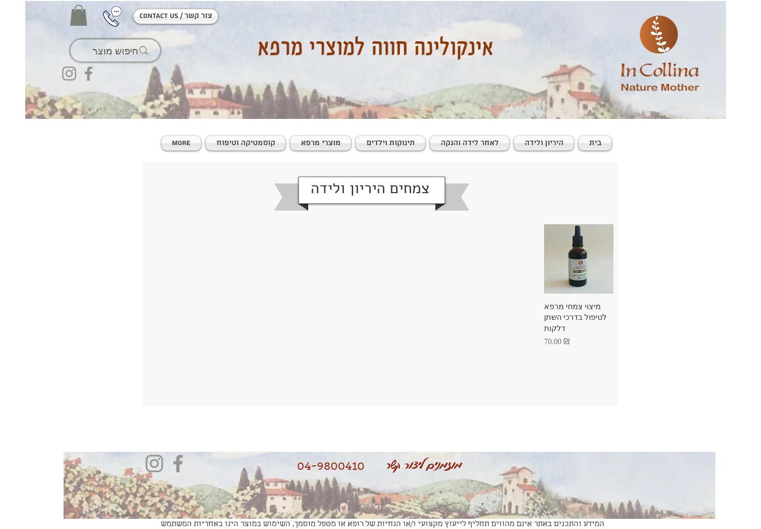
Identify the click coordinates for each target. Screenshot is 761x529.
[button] (78, 15)
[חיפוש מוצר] (115, 50)
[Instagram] (69, 73)
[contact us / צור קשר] (175, 16)
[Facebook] (88, 73)
